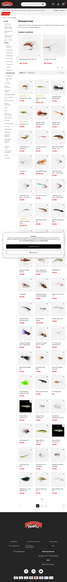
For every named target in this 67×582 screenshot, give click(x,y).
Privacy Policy (29, 240)
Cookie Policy (44, 240)
